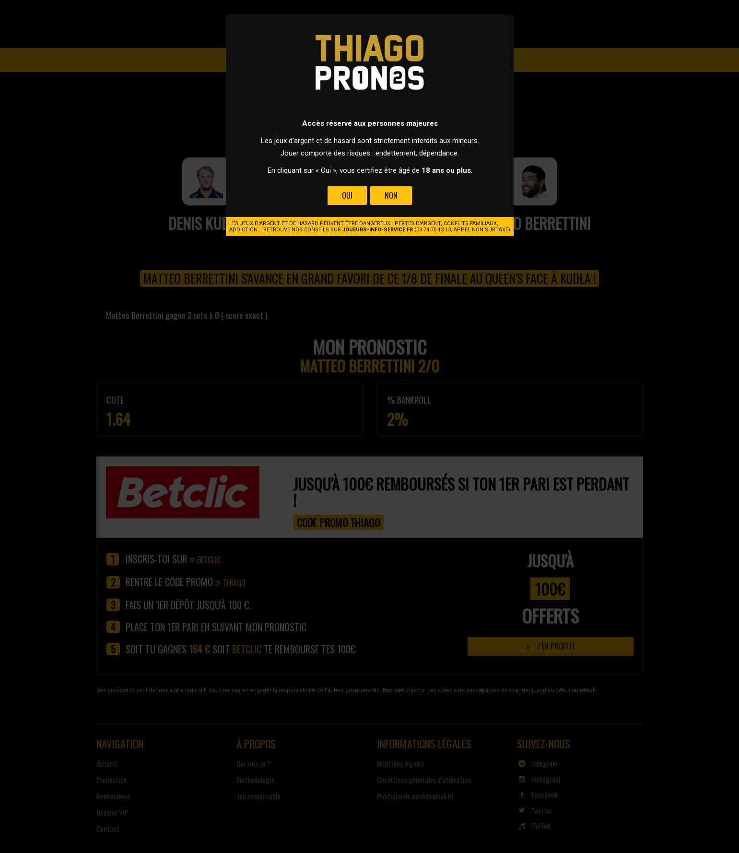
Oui (347, 195)
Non (390, 195)
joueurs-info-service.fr (377, 230)
